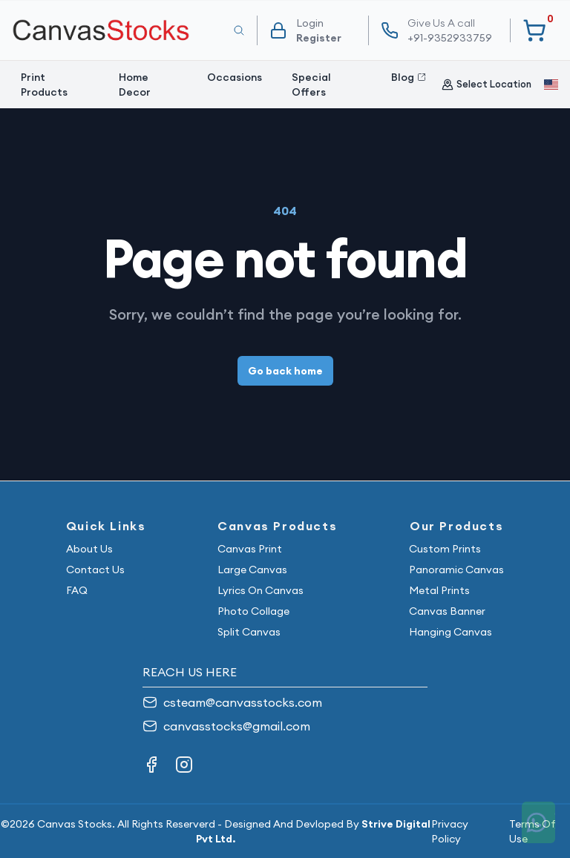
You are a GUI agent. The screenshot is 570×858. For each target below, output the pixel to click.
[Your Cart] (534, 30)
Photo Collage (253, 611)
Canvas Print (249, 548)
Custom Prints (445, 548)
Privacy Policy (449, 831)
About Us (89, 548)
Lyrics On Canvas (260, 590)
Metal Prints (439, 590)
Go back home (285, 370)
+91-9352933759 (449, 30)
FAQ (77, 590)
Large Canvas (252, 569)
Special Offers (311, 84)
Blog (408, 77)
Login (310, 23)
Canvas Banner (447, 611)
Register (318, 37)
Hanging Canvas (450, 631)
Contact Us (95, 569)
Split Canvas (249, 631)
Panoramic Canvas (456, 569)
